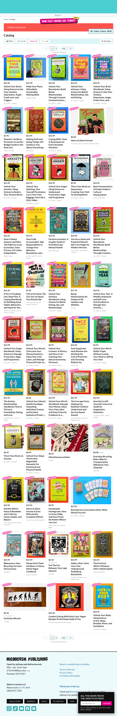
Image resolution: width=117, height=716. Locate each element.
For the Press (58, 701)
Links (72, 701)
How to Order (14, 701)
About (44, 701)
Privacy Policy (66, 672)
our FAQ (22, 687)
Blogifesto (31, 701)
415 (64, 48)
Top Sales (106, 41)
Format (21, 41)
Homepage (58, 6)
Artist (45, 41)
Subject (34, 41)
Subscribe (106, 703)
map (28, 671)
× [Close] (112, 695)
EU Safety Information (70, 675)
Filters (9, 41)
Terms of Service (67, 669)
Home (6, 19)
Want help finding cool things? (58, 21)
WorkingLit (74, 691)
